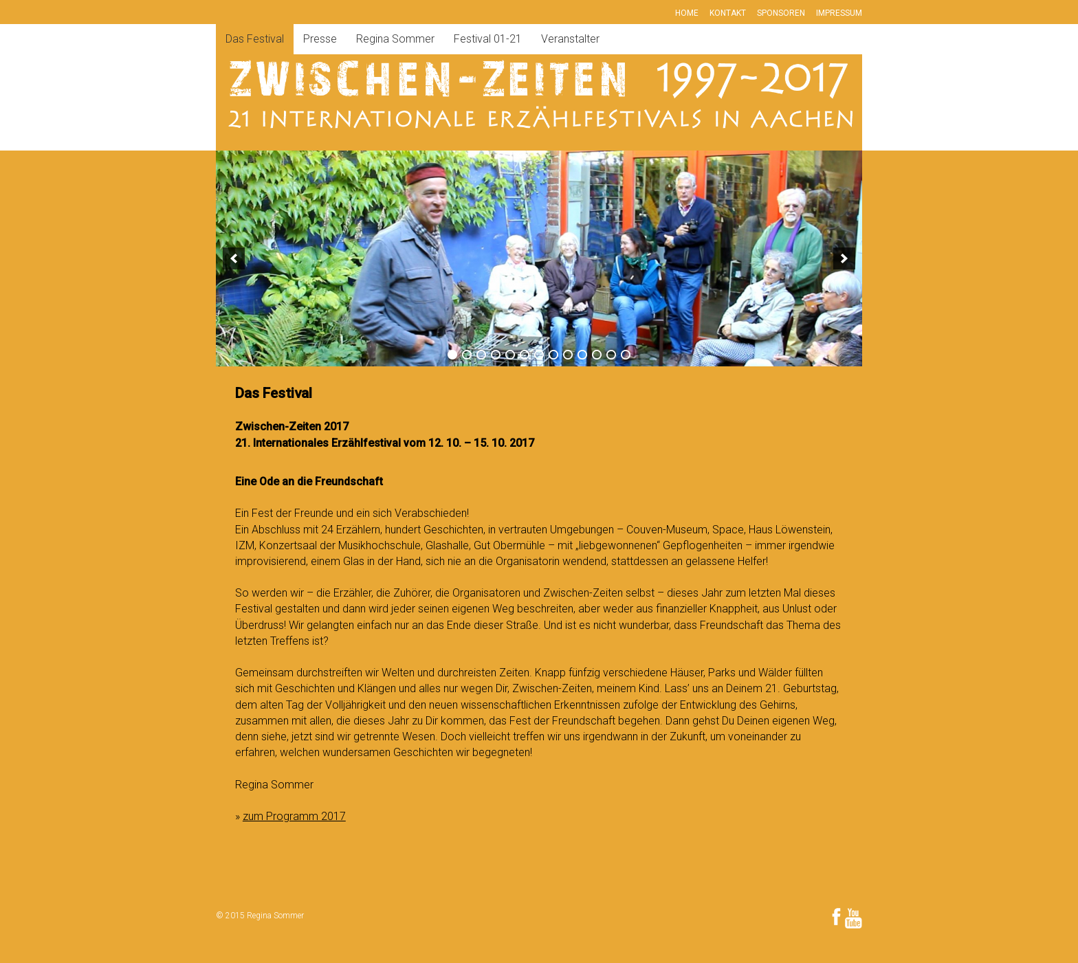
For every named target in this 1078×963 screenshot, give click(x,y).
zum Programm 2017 (294, 816)
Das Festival (255, 38)
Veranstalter (570, 38)
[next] (844, 258)
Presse (320, 38)
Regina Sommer (395, 38)
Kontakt (728, 13)
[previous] (234, 258)
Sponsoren (781, 13)
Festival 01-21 (488, 38)
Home (686, 13)
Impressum (839, 13)
